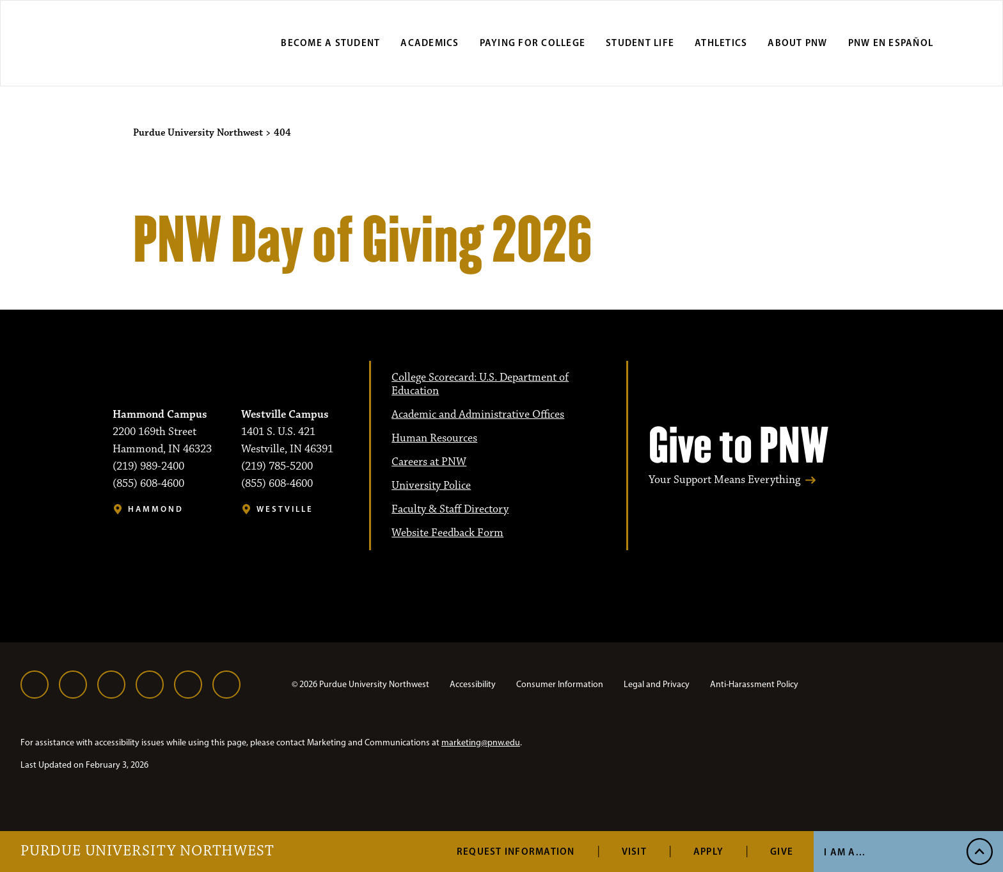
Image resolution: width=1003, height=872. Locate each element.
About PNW (797, 42)
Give (781, 851)
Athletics (721, 42)
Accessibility (473, 684)
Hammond (156, 509)
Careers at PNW (428, 462)
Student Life (640, 42)
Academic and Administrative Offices (477, 415)
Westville (285, 509)
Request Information (516, 851)
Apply (708, 851)
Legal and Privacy (657, 684)
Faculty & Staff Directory (450, 509)
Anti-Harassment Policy (754, 684)
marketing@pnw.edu (480, 742)
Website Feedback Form (447, 533)
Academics (429, 42)
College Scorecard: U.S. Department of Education (480, 384)
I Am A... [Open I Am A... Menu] (844, 852)
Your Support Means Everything (724, 480)
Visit (634, 851)
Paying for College (533, 42)
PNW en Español (891, 42)
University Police (431, 486)
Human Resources (434, 438)
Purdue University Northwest (147, 851)
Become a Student (330, 42)
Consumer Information (559, 684)
